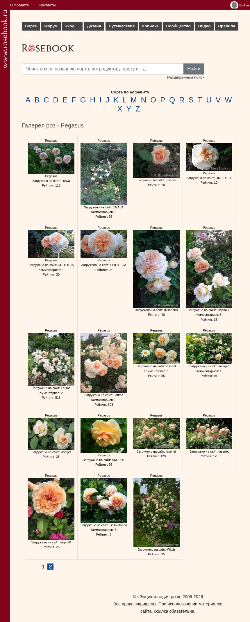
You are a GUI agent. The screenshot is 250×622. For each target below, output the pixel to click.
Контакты (47, 5)
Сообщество (178, 26)
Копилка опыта (150, 27)
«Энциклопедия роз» (158, 596)
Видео (204, 26)
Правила (226, 26)
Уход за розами (72, 27)
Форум (50, 26)
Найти (194, 68)
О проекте (19, 5)
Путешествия (122, 26)
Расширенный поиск (185, 77)
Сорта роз (31, 27)
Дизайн (94, 26)
